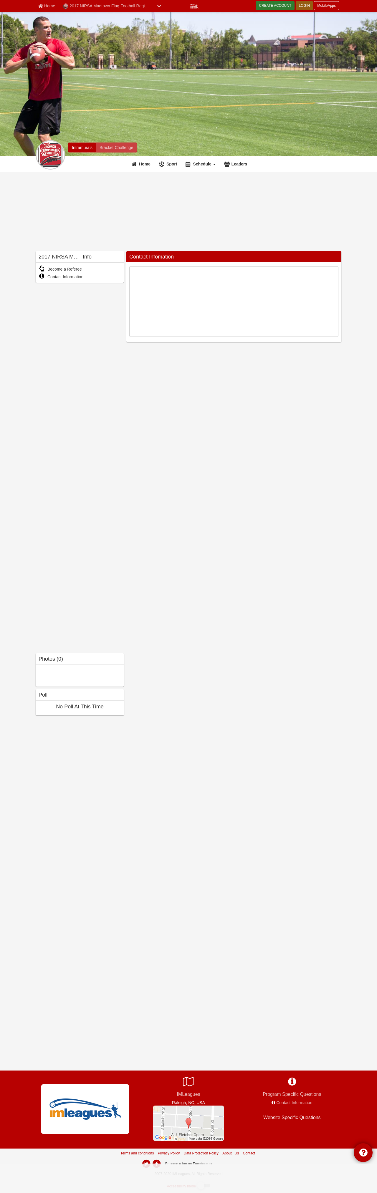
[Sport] (169, 164)
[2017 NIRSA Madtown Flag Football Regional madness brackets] (116, 147)
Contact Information (61, 276)
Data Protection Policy (201, 1153)
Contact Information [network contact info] (294, 1102)
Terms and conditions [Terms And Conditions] (137, 1153)
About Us (230, 1153)
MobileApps (326, 6)
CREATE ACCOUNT (275, 6)
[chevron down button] (159, 6)
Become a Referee (60, 269)
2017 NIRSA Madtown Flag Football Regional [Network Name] (108, 6)
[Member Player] (194, 5)
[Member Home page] (46, 6)
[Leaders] (236, 164)
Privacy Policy (169, 1153)
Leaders (239, 164)
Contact (249, 1153)
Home (145, 164)
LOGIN (304, 6)
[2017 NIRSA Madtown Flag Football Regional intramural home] (82, 147)
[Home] (142, 164)
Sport (171, 164)
